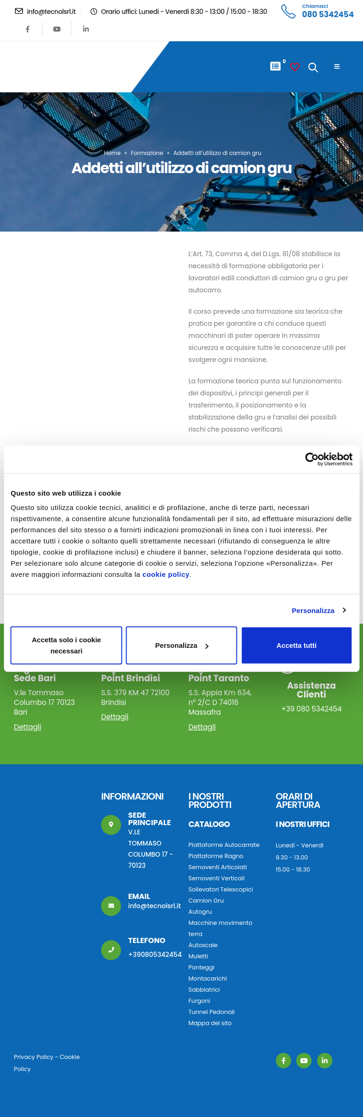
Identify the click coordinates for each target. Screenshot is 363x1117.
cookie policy (166, 574)
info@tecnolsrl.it (154, 905)
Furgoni (199, 1001)
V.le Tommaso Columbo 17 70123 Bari (49, 695)
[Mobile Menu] (336, 67)
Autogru (200, 912)
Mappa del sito (210, 1023)
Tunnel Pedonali (212, 1012)
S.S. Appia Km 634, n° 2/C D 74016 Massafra (224, 695)
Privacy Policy (33, 1057)
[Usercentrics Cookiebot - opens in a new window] (311, 459)
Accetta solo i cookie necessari (66, 645)
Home (112, 153)
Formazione (147, 153)
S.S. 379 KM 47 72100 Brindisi (136, 690)
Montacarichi (208, 978)
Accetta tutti (296, 645)
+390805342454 (155, 954)
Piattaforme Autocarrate (224, 845)
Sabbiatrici (204, 990)
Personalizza (313, 610)
